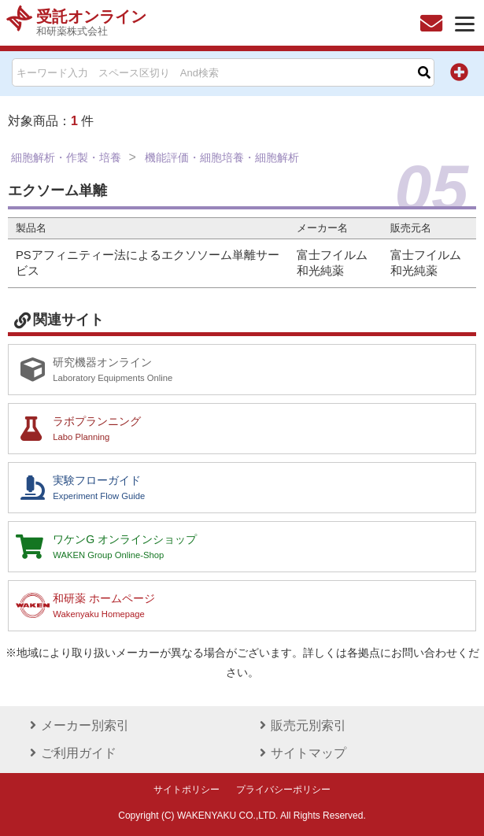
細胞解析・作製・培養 (66, 157)
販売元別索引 (300, 725)
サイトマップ (300, 753)
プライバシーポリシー (283, 789)
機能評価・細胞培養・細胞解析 (222, 157)
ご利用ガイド (70, 753)
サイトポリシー (186, 789)
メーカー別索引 (77, 725)
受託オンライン (91, 23)
